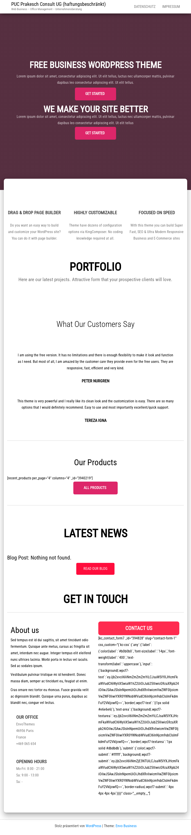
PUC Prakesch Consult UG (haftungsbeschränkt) (58, 4)
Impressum (171, 6)
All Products (95, 488)
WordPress (93, 826)
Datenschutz (144, 6)
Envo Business (126, 826)
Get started (95, 94)
